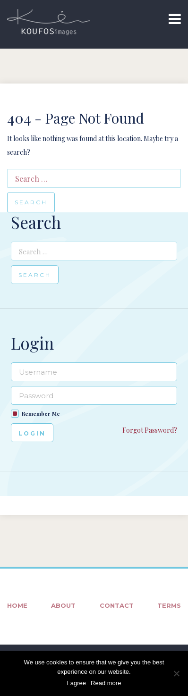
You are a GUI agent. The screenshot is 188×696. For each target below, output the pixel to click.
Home (17, 605)
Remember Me (41, 413)
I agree (76, 683)
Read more (106, 683)
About (63, 605)
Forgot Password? (149, 430)
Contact (117, 605)
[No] (176, 673)
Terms (169, 605)
